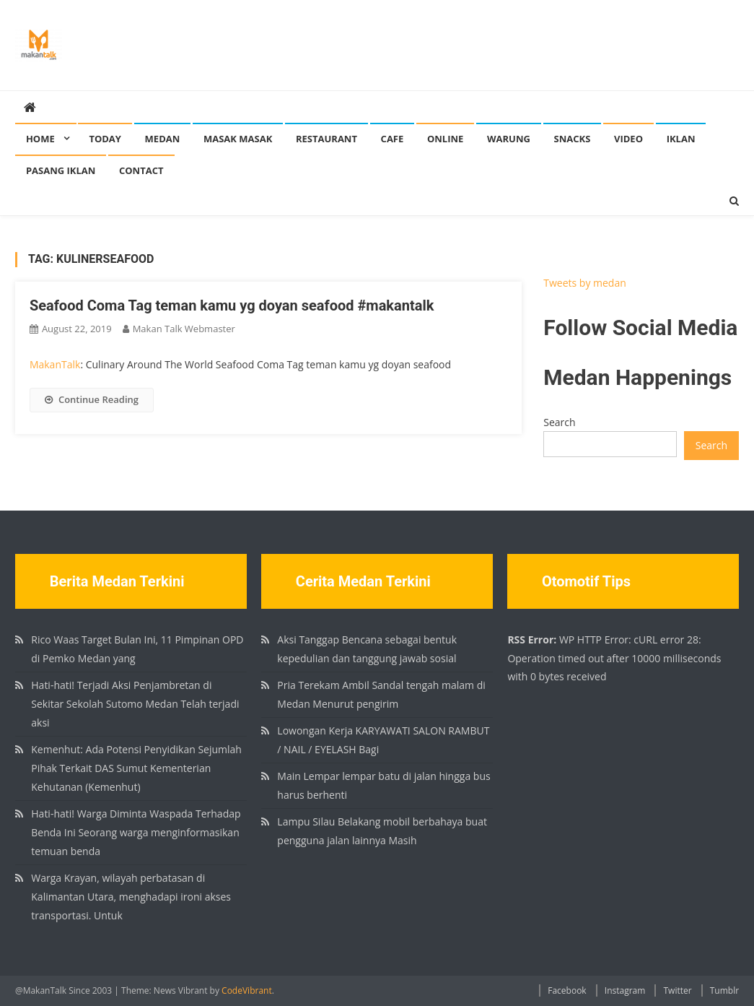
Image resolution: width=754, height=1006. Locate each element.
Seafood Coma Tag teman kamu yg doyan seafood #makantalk (232, 305)
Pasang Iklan (60, 170)
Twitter (677, 990)
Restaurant (326, 138)
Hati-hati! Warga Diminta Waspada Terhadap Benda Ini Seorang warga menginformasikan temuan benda (135, 832)
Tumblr (724, 990)
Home (40, 138)
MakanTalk (55, 364)
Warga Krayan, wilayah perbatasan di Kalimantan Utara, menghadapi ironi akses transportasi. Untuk (131, 896)
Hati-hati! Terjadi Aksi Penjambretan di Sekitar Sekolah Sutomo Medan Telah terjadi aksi (135, 703)
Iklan (681, 138)
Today (105, 138)
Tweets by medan (584, 283)
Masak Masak (237, 138)
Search (559, 422)
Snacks (572, 138)
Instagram (625, 990)
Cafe (392, 138)
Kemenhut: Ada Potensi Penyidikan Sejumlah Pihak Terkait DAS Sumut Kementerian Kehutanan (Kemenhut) (136, 768)
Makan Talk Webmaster (184, 328)
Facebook (567, 990)
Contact (141, 170)
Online (445, 138)
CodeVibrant (247, 990)
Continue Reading (92, 399)
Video (628, 138)
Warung (508, 138)
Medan (162, 138)
